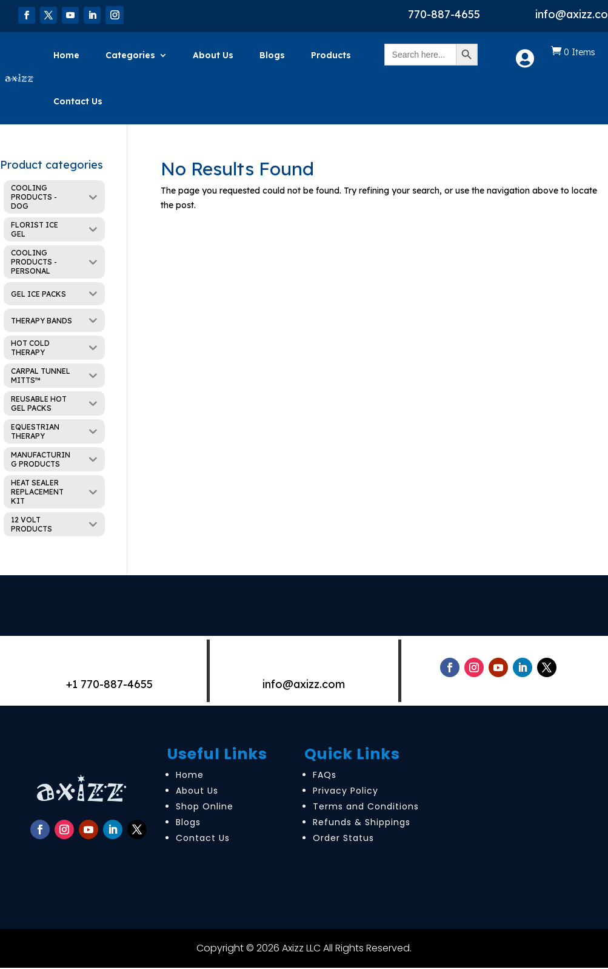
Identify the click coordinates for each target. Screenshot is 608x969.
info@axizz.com (303, 684)
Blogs (272, 55)
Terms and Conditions (366, 806)
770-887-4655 (444, 14)
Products (331, 55)
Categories (130, 55)
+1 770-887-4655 (109, 684)
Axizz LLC (301, 948)
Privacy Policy (345, 791)
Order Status (343, 838)
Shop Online (204, 806)
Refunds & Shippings (361, 822)
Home (66, 55)
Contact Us (77, 101)
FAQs (324, 775)
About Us (213, 55)
